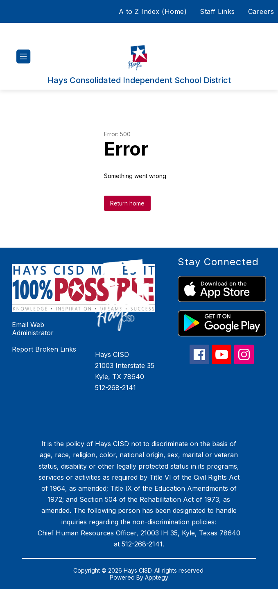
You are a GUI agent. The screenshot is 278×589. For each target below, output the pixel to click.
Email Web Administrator (33, 328)
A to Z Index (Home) (153, 11)
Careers (261, 11)
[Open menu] (23, 57)
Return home (127, 203)
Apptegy (156, 577)
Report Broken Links (44, 349)
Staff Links (217, 11)
